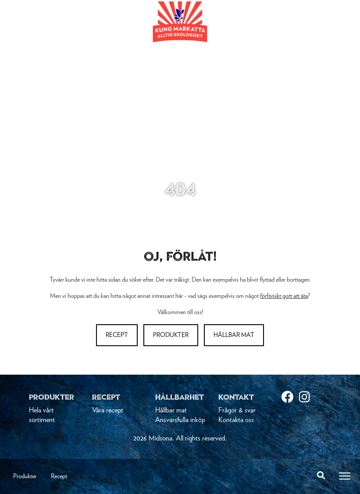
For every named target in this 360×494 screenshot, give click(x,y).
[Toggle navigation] (345, 476)
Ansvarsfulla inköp (180, 419)
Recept (59, 476)
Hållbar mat (234, 335)
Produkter (24, 476)
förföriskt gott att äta (284, 296)
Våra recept (107, 410)
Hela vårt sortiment (42, 415)
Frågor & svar (237, 410)
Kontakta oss (236, 419)
